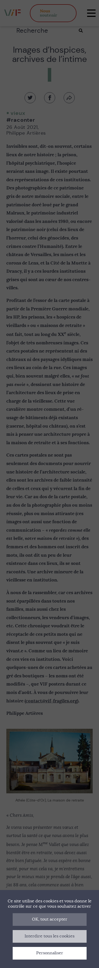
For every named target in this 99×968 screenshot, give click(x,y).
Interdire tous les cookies (49, 936)
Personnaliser (49, 953)
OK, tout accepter (49, 919)
